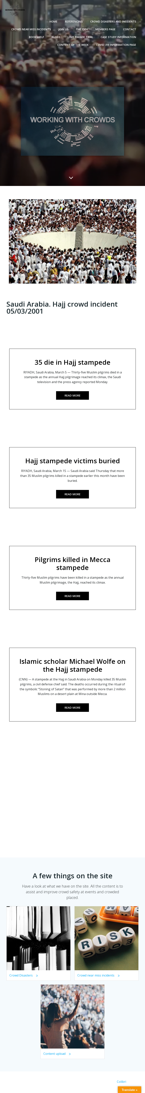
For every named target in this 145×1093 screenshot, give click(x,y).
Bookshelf (37, 36)
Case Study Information (119, 36)
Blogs (56, 36)
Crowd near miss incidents (31, 28)
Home (54, 21)
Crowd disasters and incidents (114, 21)
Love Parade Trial (81, 36)
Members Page (106, 28)
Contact (130, 28)
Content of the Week (73, 44)
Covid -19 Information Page (117, 44)
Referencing (74, 21)
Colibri (121, 1083)
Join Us (64, 28)
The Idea (82, 28)
